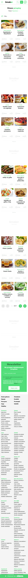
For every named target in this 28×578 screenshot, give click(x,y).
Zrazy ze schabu (18, 426)
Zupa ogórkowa (5, 448)
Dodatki (21, 198)
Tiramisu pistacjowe (7, 130)
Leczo (2, 541)
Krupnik (16, 460)
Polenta (16, 476)
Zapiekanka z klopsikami (7, 32)
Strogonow (4, 545)
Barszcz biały (4, 441)
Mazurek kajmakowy (6, 521)
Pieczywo (4, 401)
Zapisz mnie (14, 388)
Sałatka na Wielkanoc (19, 447)
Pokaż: (14, 11)
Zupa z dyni (4, 436)
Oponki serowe (5, 506)
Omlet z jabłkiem (5, 421)
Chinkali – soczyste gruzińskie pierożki (20, 34)
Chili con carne (5, 548)
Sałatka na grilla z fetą (7, 201)
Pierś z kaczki (17, 412)
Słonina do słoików (19, 537)
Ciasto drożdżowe (5, 460)
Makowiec (3, 467)
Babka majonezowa (6, 522)
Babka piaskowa (5, 493)
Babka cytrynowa (5, 491)
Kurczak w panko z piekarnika (20, 179)
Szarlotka (3, 462)
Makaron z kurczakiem (19, 416)
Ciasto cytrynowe (5, 471)
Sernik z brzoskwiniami (20, 513)
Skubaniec (3, 474)
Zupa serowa (4, 445)
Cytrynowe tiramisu (20, 107)
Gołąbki (16, 458)
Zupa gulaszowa (5, 447)
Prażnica (3, 430)
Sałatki (7, 198)
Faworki (3, 504)
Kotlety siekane (18, 419)
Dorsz (15, 421)
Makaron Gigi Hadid (19, 559)
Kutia (15, 496)
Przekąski (20, 246)
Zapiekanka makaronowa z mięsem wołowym (20, 555)
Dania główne (7, 30)
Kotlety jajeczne (18, 570)
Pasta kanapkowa (5, 417)
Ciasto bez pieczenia (6, 469)
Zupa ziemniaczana (6, 443)
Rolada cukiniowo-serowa (20, 250)
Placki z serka (4, 423)
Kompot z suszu (18, 494)
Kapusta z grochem (19, 487)
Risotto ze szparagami (19, 469)
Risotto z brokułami (19, 467)
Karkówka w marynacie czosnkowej (7, 56)
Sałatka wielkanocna (6, 496)
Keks (15, 498)
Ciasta (20, 53)
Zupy (2, 404)
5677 (15, 306)
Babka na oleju (5, 463)
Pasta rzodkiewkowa (19, 511)
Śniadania (17, 397)
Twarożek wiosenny (21, 294)
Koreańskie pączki (5, 513)
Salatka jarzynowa (19, 443)
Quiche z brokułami (20, 272)
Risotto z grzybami (18, 465)
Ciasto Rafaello (5, 465)
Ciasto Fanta (7, 271)
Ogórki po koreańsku (19, 535)
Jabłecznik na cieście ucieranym (20, 56)
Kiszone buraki (17, 528)
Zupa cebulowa (5, 452)
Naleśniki (3, 419)
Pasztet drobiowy (5, 484)
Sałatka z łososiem (19, 439)
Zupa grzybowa (18, 485)
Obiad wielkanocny (6, 482)
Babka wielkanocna (6, 489)
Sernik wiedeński (18, 515)
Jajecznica (3, 412)
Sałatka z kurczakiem (19, 441)
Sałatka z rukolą (18, 445)
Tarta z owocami (5, 519)
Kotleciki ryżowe (18, 474)
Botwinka (16, 502)
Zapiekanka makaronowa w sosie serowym (19, 546)
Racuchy (3, 416)
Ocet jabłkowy (17, 521)
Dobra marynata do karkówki (21, 202)
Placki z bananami (6, 428)
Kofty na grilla (7, 177)
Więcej (15, 383)
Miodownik (4, 472)
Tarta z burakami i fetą (20, 572)
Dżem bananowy (18, 533)
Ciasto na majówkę (21, 130)
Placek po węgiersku (6, 543)
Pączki (2, 502)
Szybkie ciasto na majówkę (7, 107)
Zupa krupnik (4, 438)
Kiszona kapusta (18, 519)
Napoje (3, 399)
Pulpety (16, 414)
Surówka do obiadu (19, 434)
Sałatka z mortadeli (19, 448)
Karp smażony (17, 489)
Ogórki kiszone (17, 522)
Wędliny (7, 53)
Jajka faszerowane (6, 480)
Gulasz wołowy (5, 546)
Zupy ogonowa (5, 434)
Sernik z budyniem (5, 458)
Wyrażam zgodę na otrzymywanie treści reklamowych (13, 377)
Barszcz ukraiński (5, 439)
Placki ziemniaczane (19, 417)
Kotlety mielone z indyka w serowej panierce (7, 296)
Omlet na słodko (5, 414)
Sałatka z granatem (19, 450)
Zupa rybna (17, 484)
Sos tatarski (4, 494)
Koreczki (3, 511)
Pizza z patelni (7, 248)
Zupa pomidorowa (5, 450)
